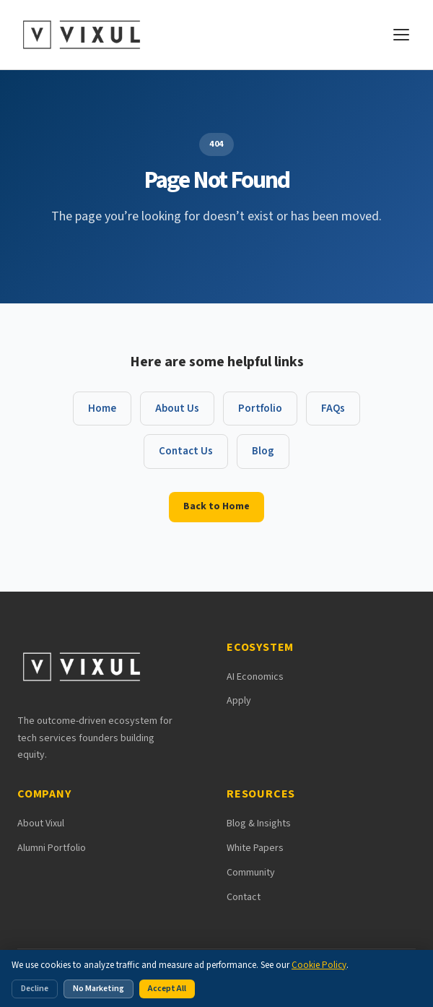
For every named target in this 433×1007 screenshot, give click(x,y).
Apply (239, 700)
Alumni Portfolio (51, 848)
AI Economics (255, 677)
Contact (244, 897)
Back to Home (216, 506)
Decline (34, 988)
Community (251, 872)
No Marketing (98, 988)
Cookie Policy (319, 965)
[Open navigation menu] (401, 34)
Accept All (167, 988)
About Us (177, 408)
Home (102, 408)
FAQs (333, 408)
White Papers (255, 848)
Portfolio (260, 408)
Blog (263, 451)
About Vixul (40, 823)
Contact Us (186, 451)
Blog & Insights (259, 823)
